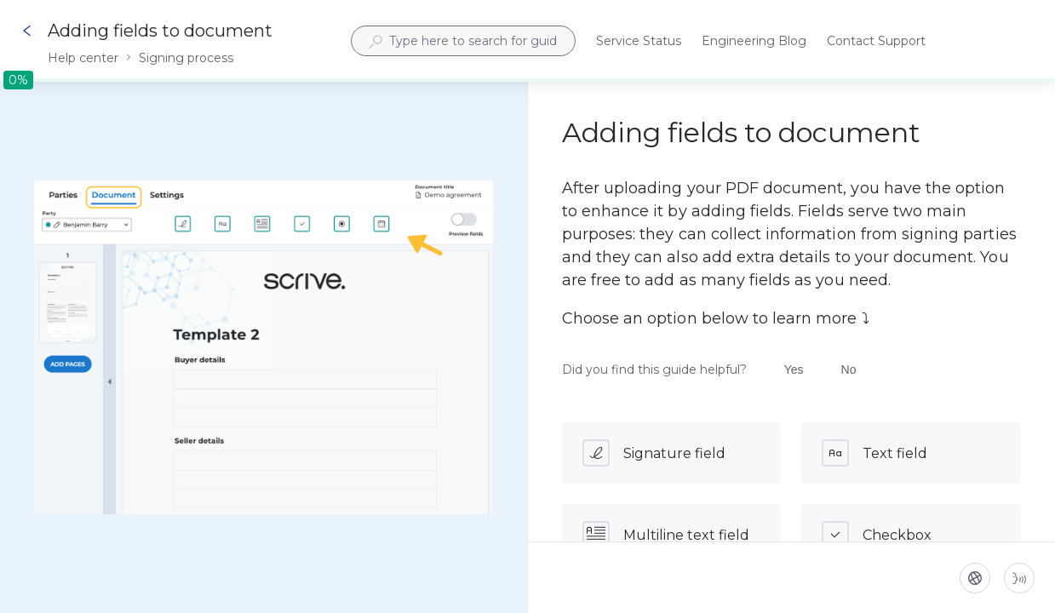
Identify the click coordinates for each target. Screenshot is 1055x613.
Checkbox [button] (877, 534)
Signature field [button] (653, 453)
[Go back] (27, 30)
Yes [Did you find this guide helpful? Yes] (794, 369)
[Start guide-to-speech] (1019, 578)
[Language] (975, 578)
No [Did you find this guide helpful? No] (849, 369)
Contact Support (876, 42)
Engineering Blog (754, 42)
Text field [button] (874, 453)
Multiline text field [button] (665, 534)
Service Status (638, 42)
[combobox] (463, 40)
